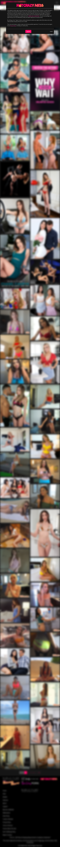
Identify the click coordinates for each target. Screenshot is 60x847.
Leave (51, 31)
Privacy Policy (13, 25)
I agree (28, 31)
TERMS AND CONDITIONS (33, 16)
